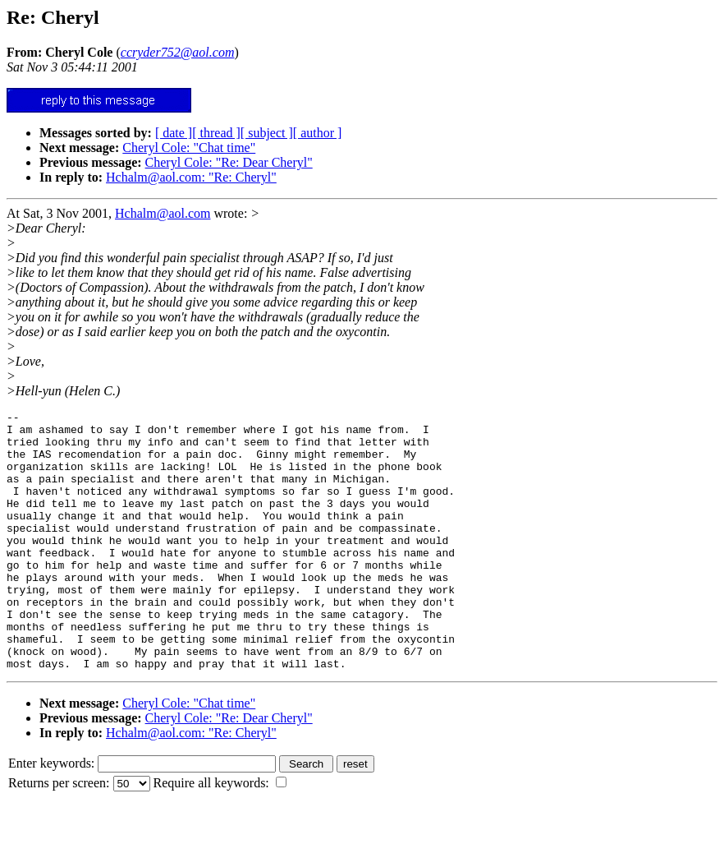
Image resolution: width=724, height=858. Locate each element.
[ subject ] (267, 133)
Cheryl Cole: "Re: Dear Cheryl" (229, 162)
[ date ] (173, 133)
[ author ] (317, 133)
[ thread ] (216, 133)
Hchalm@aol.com (162, 213)
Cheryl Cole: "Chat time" (188, 148)
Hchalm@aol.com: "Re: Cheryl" (191, 177)
